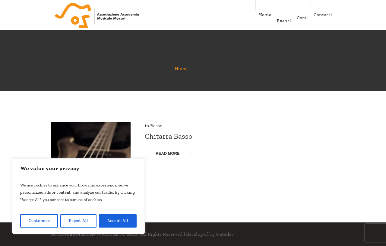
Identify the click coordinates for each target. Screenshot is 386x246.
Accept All (117, 220)
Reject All (78, 220)
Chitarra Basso (168, 136)
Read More (167, 153)
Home (181, 68)
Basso (156, 125)
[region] (78, 196)
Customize (39, 220)
